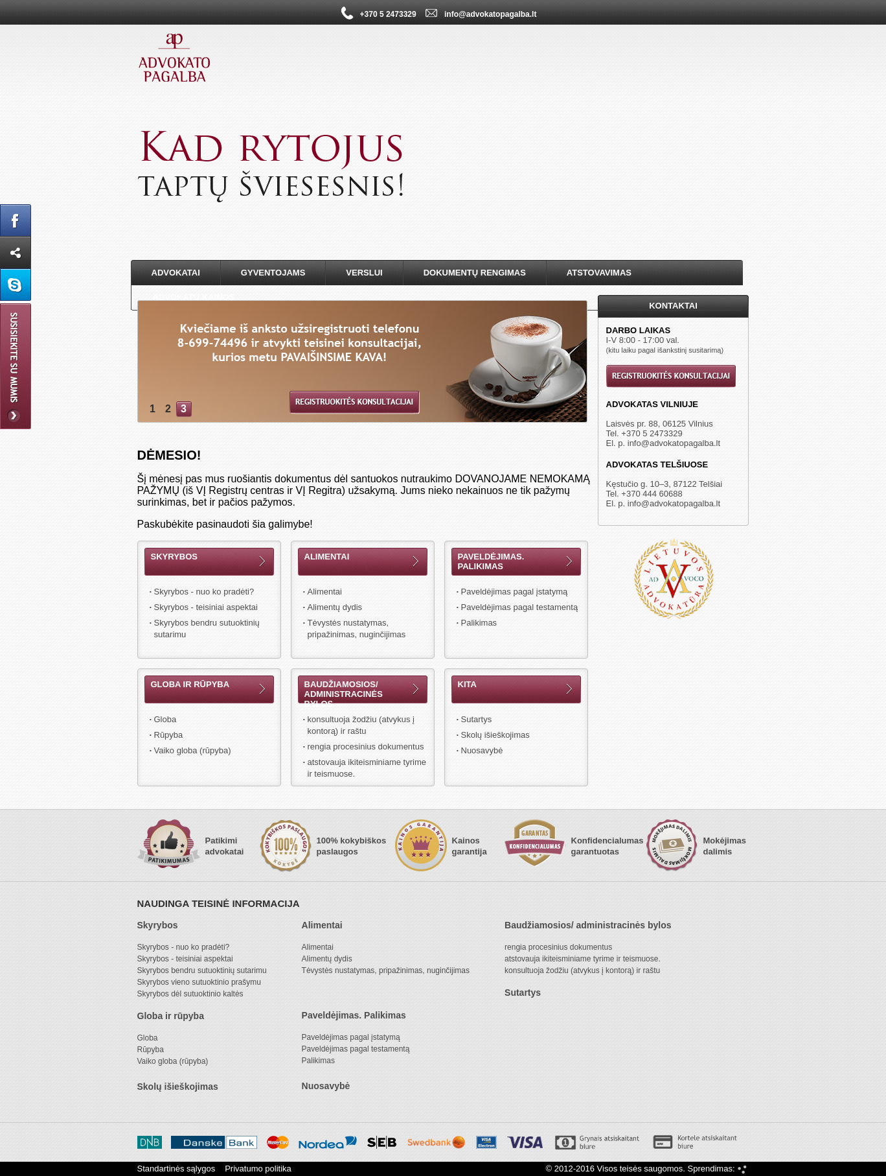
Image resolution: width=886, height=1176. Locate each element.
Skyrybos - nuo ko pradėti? (204, 591)
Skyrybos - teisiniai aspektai (206, 607)
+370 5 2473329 (651, 433)
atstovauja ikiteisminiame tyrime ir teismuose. (367, 768)
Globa (165, 719)
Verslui (364, 272)
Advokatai (176, 272)
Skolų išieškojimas (495, 735)
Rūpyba (168, 735)
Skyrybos (174, 556)
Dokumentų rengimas (475, 272)
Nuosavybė (482, 750)
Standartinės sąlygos (176, 1168)
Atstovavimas (599, 272)
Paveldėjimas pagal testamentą (519, 607)
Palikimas (479, 623)
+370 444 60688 (651, 494)
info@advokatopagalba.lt (674, 443)
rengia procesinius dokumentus (366, 746)
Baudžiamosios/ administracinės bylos (343, 694)
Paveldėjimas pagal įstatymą (514, 591)
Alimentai (327, 556)
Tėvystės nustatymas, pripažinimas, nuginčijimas (357, 628)
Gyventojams (273, 272)
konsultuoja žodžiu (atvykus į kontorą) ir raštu (361, 725)
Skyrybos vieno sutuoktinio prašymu (199, 982)
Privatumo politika (258, 1168)
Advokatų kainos (194, 297)
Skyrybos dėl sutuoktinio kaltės (190, 993)
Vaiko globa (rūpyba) (192, 750)
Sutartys (476, 719)
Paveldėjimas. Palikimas (491, 561)
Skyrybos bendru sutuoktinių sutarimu (207, 628)
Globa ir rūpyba (190, 684)
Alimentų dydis (335, 607)
